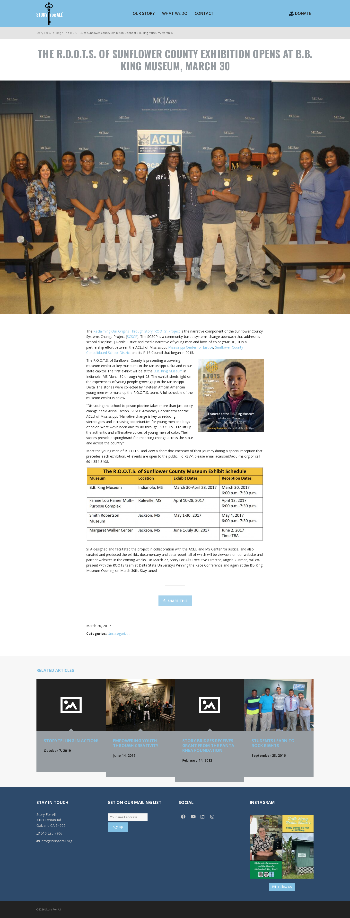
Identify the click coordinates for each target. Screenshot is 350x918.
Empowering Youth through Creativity (135, 743)
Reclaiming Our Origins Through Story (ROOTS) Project (136, 331)
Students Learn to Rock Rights (273, 743)
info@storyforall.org (54, 841)
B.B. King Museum (168, 371)
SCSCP (132, 336)
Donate (300, 13)
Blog (58, 33)
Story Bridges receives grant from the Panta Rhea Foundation (208, 745)
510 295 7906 (49, 833)
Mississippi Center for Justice (190, 347)
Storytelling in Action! (71, 740)
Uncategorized (119, 633)
